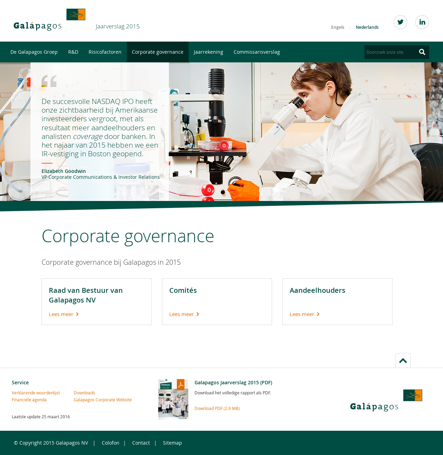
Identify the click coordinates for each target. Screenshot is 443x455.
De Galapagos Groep (34, 52)
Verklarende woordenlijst (27, 392)
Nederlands (367, 27)
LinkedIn (422, 22)
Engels (337, 27)
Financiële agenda (27, 399)
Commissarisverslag (257, 52)
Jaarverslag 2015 (118, 26)
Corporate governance (157, 52)
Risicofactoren (105, 52)
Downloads (84, 392)
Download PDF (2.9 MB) (217, 408)
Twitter (400, 22)
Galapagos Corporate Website (88, 399)
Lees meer (61, 313)
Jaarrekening (208, 52)
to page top (403, 360)
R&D (73, 52)
